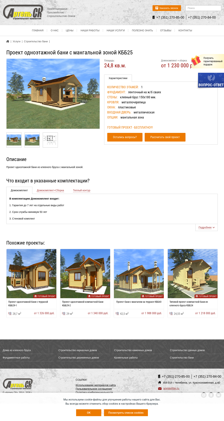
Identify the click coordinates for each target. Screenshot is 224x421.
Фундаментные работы (16, 357)
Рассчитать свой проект (165, 137)
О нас (55, 30)
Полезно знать (142, 30)
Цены (69, 30)
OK (88, 412)
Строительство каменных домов (133, 350)
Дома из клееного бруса (17, 350)
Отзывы (165, 30)
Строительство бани (182, 357)
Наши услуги (116, 30)
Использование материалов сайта (96, 385)
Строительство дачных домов (187, 350)
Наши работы (90, 30)
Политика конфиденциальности (94, 392)
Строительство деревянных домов (78, 357)
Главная (37, 30)
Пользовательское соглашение (94, 388)
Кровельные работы (126, 357)
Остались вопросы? (125, 137)
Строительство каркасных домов (77, 350)
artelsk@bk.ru (168, 388)
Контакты (185, 30)
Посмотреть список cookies (125, 412)
